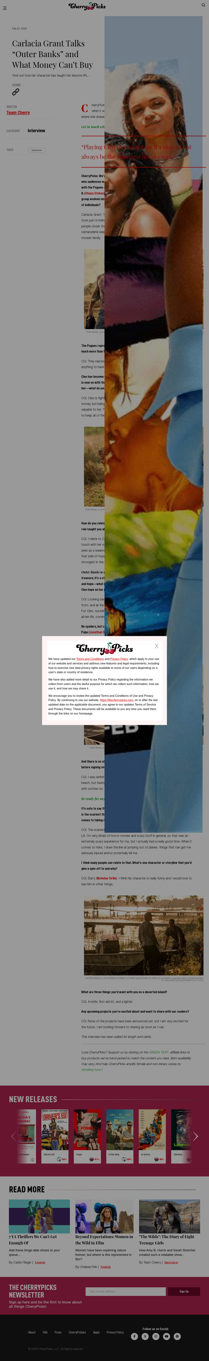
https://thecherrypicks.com (116, 700)
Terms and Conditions (90, 658)
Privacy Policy (119, 658)
